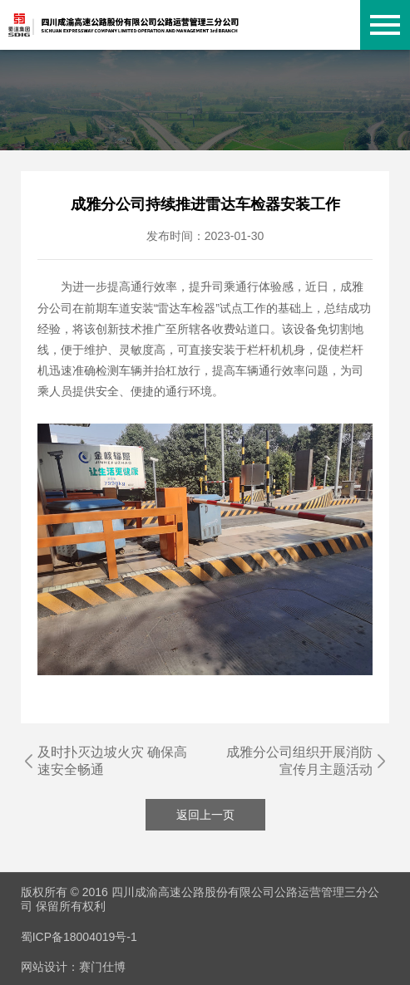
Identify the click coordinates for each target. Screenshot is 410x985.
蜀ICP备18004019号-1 (79, 936)
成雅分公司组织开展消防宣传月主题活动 (299, 761)
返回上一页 (205, 814)
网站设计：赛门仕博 (73, 967)
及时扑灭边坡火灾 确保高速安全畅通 (112, 761)
